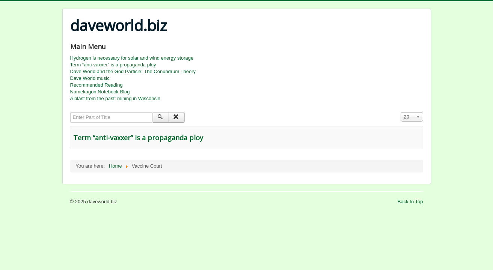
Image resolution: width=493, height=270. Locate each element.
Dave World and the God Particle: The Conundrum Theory (133, 71)
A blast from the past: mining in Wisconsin (115, 98)
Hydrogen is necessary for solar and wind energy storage (132, 58)
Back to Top (410, 201)
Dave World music (90, 78)
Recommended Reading (96, 85)
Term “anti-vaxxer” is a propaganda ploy (113, 65)
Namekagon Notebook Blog (100, 91)
